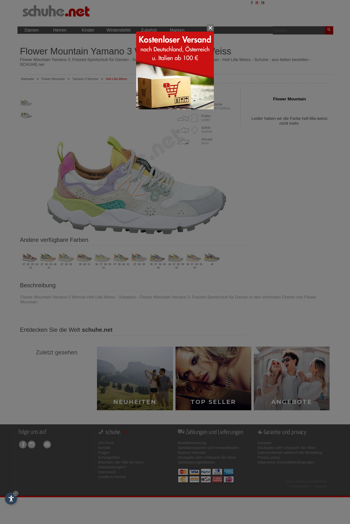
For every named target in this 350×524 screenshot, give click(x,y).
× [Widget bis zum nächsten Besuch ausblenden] (16, 493)
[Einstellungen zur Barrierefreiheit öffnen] (11, 498)
